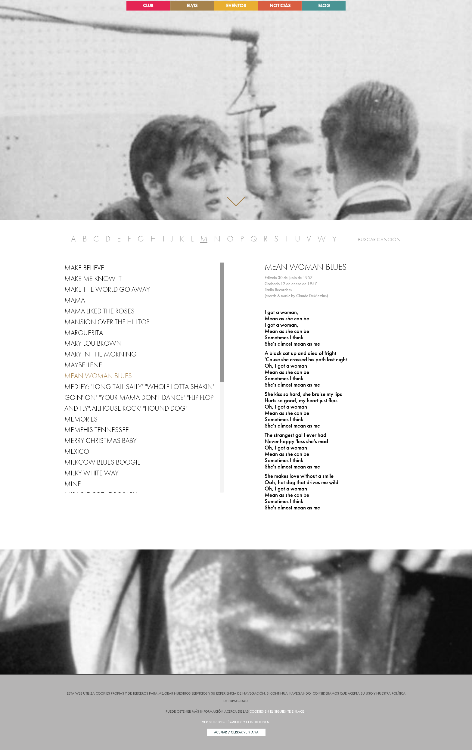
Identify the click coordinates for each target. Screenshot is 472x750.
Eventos (236, 5)
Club (148, 5)
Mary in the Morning (100, 354)
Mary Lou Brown (93, 343)
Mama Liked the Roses (99, 311)
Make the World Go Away (107, 289)
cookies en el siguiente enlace (277, 711)
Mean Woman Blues (98, 375)
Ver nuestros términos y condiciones (235, 722)
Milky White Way (91, 473)
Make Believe (84, 267)
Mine (72, 483)
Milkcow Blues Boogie (102, 462)
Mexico (76, 451)
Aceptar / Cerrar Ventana (236, 732)
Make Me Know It (93, 278)
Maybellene (83, 364)
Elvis (192, 5)
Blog (324, 5)
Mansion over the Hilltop (106, 321)
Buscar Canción (379, 239)
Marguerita (83, 332)
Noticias (280, 5)
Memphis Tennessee (96, 429)
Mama (74, 300)
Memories (81, 419)
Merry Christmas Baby (100, 440)
